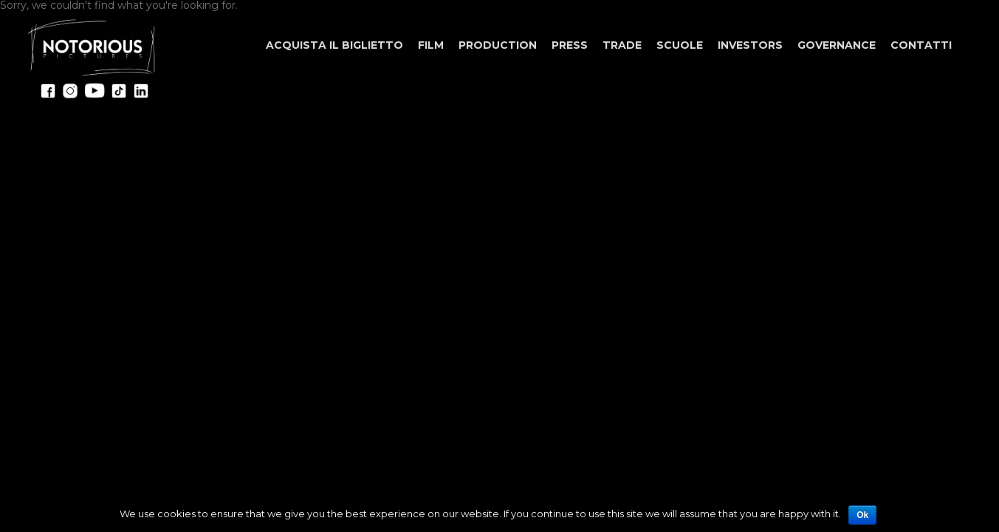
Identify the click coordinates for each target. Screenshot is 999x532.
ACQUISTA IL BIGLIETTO (334, 45)
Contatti (921, 45)
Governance (836, 45)
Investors (750, 45)
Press (570, 45)
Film (431, 45)
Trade (622, 45)
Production (498, 45)
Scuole (679, 45)
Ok (862, 515)
